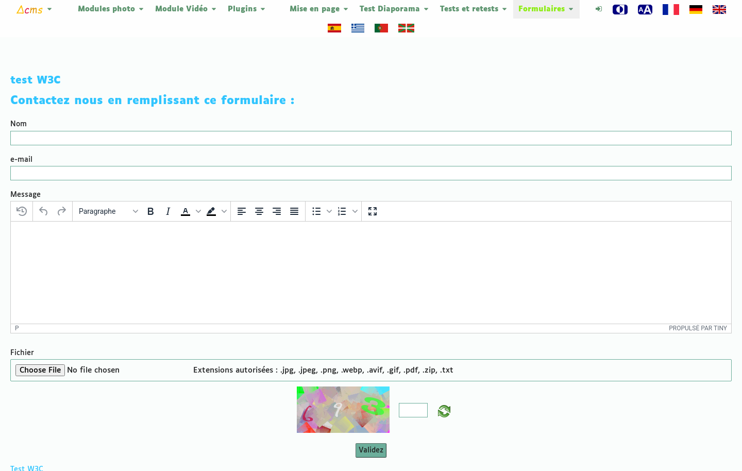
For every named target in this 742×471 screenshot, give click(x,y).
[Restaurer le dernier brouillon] (21, 191)
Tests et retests (474, 9)
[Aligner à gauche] (241, 191)
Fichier (22, 304)
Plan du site (647, 452)
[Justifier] (294, 191)
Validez (371, 401)
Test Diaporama (395, 9)
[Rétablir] (61, 191)
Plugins (247, 9)
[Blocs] (108, 191)
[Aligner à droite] (276, 191)
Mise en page (319, 9)
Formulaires (546, 9)
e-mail (21, 140)
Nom (18, 104)
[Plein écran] (372, 191)
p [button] (17, 279)
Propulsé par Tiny (698, 279)
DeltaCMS (576, 452)
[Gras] (150, 191)
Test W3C (26, 420)
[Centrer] (259, 191)
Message (25, 175)
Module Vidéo (186, 9)
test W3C (35, 61)
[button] (190, 191)
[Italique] (168, 191)
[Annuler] (44, 191)
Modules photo (111, 9)
